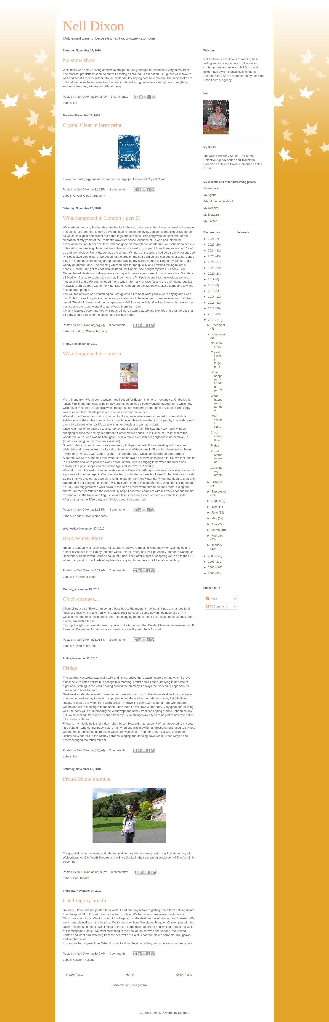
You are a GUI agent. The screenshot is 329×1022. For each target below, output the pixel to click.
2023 (211, 256)
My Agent (209, 195)
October (217, 482)
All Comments (217, 606)
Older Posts (184, 974)
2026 (211, 239)
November (218, 334)
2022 (211, 262)
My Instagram (212, 214)
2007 (211, 567)
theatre (84, 878)
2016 (211, 291)
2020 (211, 273)
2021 (211, 268)
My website (210, 208)
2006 (211, 573)
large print (98, 195)
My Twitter (210, 221)
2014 (211, 296)
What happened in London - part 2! (101, 218)
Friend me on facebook (218, 201)
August (217, 501)
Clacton (78, 959)
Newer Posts (74, 974)
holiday (89, 959)
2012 (211, 308)
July (215, 506)
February (217, 535)
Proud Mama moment (87, 779)
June (215, 512)
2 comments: (118, 189)
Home (130, 974)
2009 (211, 556)
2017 (211, 285)
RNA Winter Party (83, 538)
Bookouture (211, 188)
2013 (211, 302)
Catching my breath (84, 900)
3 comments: (120, 96)
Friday (70, 668)
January (217, 545)
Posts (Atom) (138, 985)
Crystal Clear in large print (92, 125)
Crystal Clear (81, 195)
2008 (211, 561)
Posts (211, 599)
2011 (211, 314)
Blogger (183, 1012)
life (75, 102)
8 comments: (120, 872)
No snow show (79, 60)
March (216, 530)
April (215, 524)
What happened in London (92, 353)
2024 (211, 250)
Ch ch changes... (81, 599)
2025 (211, 244)
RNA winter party (96, 331)
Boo (76, 878)
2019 (211, 279)
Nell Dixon (93, 25)
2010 (211, 320)
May (215, 518)
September (219, 491)
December (218, 325)
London (78, 331)
